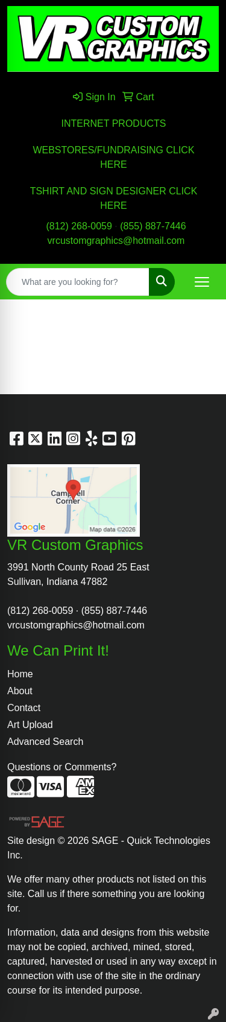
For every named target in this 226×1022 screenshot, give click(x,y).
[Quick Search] (77, 282)
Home (20, 674)
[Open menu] (202, 282)
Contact (23, 708)
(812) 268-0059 (78, 226)
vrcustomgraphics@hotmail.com (116, 240)
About (20, 691)
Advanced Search (45, 741)
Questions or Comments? (61, 767)
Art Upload (30, 725)
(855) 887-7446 (153, 226)
